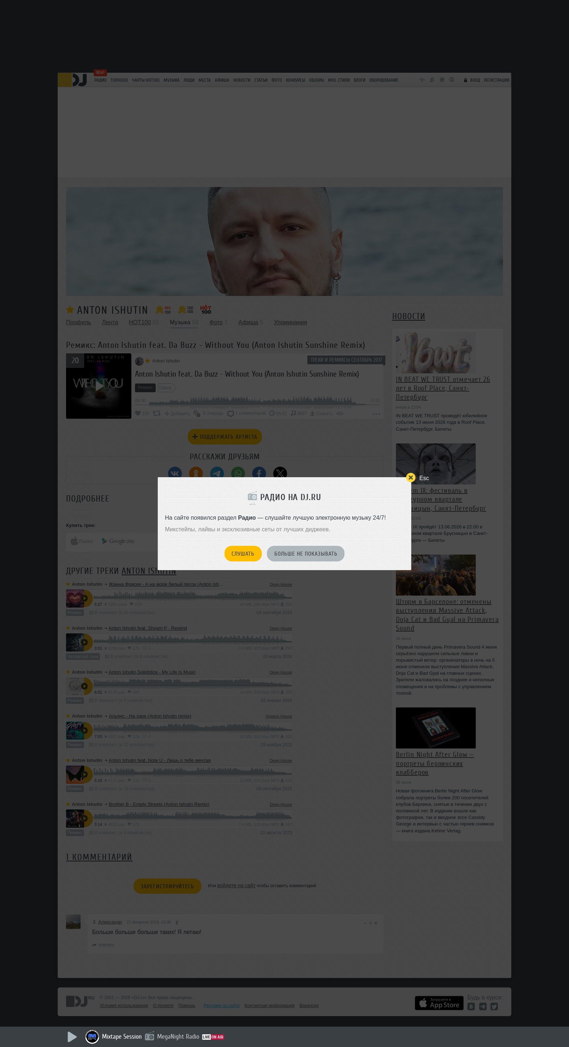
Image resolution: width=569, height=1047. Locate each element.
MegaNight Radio (178, 1036)
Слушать (243, 554)
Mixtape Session (122, 1036)
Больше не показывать (305, 554)
